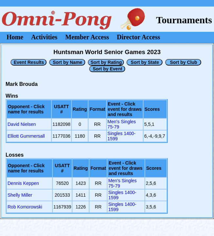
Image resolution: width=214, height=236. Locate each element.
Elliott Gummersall (26, 136)
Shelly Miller (20, 195)
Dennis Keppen (23, 183)
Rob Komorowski (25, 206)
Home (15, 37)
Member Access (87, 37)
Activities (44, 37)
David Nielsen (22, 124)
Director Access (138, 37)
